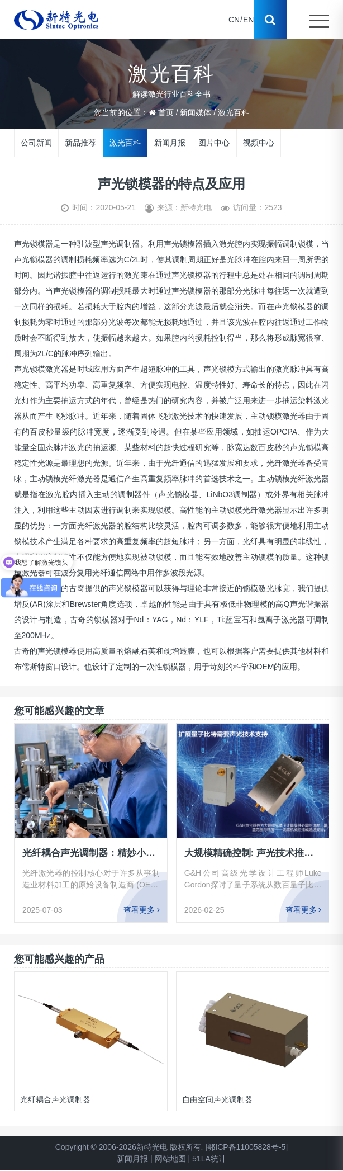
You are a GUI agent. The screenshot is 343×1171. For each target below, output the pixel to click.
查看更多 (141, 909)
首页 (166, 112)
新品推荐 (80, 142)
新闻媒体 (195, 112)
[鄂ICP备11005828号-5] (246, 1146)
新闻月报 (169, 142)
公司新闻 (36, 142)
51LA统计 (209, 1158)
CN (234, 19)
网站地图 (170, 1158)
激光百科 (233, 112)
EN (248, 19)
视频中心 (258, 142)
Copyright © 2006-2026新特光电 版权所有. (129, 1146)
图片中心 (214, 142)
